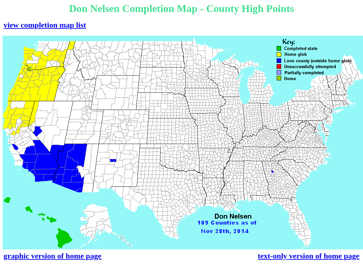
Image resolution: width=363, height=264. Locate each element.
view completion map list (45, 25)
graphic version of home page (52, 256)
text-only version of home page (308, 256)
